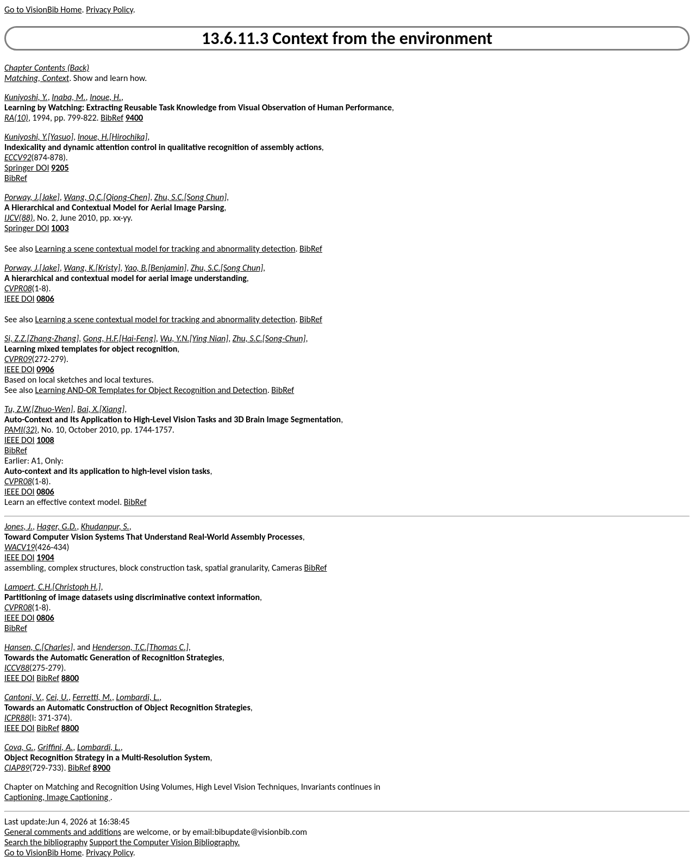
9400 (134, 118)
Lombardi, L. (138, 697)
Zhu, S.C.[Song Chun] (190, 197)
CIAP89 (16, 768)
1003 (59, 228)
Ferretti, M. (92, 697)
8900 (101, 768)
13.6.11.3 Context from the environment (347, 38)
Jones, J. (18, 526)
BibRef (112, 118)
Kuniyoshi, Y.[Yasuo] (38, 137)
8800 (70, 678)
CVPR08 (18, 288)
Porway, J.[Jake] (32, 197)
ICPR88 (16, 718)
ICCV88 (16, 668)
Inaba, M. (68, 97)
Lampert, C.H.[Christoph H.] (52, 587)
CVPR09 (18, 359)
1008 (45, 440)
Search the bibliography (45, 842)
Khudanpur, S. (105, 526)
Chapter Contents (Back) (46, 68)
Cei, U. (57, 697)
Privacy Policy (109, 9)
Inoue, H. (105, 97)
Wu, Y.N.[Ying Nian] (194, 338)
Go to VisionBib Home (43, 9)
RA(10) (16, 118)
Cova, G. (19, 747)
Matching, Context (36, 78)
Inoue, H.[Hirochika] (113, 137)
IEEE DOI (19, 298)
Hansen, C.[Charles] (38, 647)
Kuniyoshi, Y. (26, 97)
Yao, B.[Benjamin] (155, 268)
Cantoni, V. (23, 697)
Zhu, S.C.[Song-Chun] (269, 338)
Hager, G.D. (57, 526)
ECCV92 (18, 157)
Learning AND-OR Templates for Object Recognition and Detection (151, 390)
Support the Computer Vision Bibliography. (165, 842)
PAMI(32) (20, 429)
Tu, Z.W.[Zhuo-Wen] (38, 409)
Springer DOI (26, 168)
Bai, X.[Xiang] (100, 409)
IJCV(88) (18, 218)
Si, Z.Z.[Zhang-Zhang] (41, 338)
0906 (45, 369)
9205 (59, 168)
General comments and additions (62, 832)
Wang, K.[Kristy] (92, 268)
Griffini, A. (55, 747)
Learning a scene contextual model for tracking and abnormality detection (165, 248)
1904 (45, 557)
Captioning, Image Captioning (57, 797)
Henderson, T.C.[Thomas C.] (140, 647)
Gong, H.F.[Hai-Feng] (119, 338)
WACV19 (19, 547)
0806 (45, 298)
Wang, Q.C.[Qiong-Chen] (107, 197)
